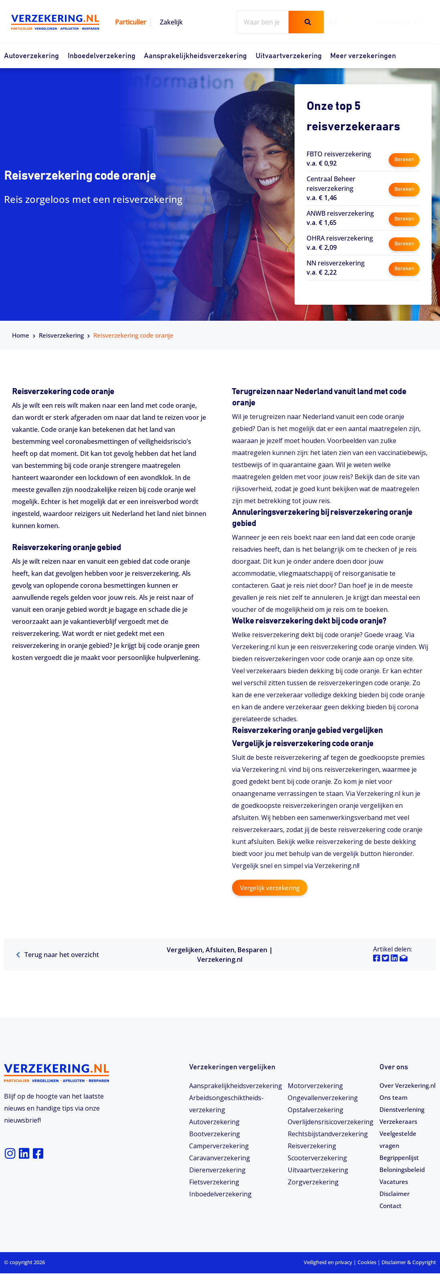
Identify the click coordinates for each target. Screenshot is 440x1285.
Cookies (366, 1274)
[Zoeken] (306, 22)
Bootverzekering (214, 1133)
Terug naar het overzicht (57, 954)
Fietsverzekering (214, 1181)
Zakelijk (171, 22)
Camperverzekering (219, 1145)
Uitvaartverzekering (289, 56)
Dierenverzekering (217, 1169)
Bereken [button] (404, 158)
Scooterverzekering (317, 1157)
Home (20, 335)
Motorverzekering (315, 1085)
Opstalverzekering (315, 1109)
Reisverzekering (61, 335)
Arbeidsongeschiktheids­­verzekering (226, 1103)
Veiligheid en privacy (328, 1274)
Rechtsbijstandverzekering (328, 1133)
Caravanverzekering (219, 1157)
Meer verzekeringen (363, 56)
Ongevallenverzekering (323, 1097)
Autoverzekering (31, 56)
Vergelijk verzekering (271, 887)
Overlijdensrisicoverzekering (330, 1121)
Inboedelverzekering (101, 56)
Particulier (130, 22)
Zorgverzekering (313, 1181)
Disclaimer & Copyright (408, 1274)
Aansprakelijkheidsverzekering (195, 56)
